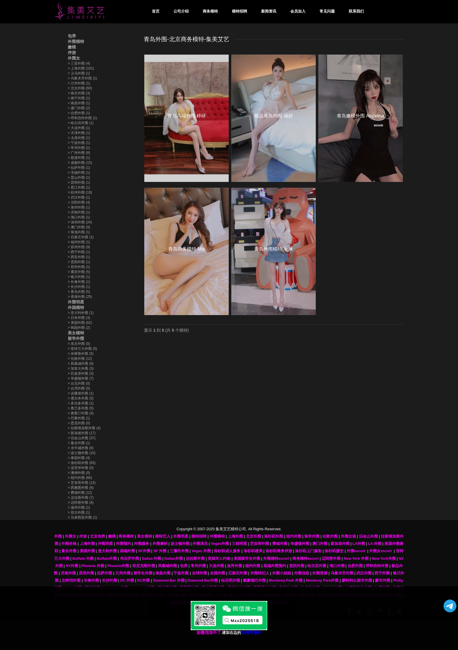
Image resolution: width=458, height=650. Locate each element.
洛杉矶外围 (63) (82, 463)
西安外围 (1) (79, 257)
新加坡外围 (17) (82, 433)
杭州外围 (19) (80, 192)
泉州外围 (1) (79, 207)
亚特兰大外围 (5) (82, 349)
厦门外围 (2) (79, 108)
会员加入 (298, 11)
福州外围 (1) (79, 242)
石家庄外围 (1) (80, 237)
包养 (72, 36)
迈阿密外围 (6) (80, 502)
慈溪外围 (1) (79, 158)
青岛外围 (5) (79, 292)
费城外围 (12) (80, 493)
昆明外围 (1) (79, 182)
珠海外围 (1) (79, 232)
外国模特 (76, 307)
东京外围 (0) (79, 344)
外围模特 (76, 41)
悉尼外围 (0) (79, 423)
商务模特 (210, 11)
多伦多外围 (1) (80, 403)
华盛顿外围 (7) (80, 378)
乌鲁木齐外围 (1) (82, 78)
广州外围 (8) (79, 153)
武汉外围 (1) (79, 197)
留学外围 (76, 338)
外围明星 (76, 302)
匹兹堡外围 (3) (80, 373)
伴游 (72, 52)
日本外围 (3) (79, 318)
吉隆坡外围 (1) (80, 393)
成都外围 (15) (80, 163)
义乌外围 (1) (79, 73)
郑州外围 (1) (79, 267)
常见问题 (327, 11)
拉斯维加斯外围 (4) (84, 428)
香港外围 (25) (80, 297)
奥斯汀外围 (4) (80, 413)
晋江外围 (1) (79, 187)
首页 (155, 11)
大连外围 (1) (79, 128)
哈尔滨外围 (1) (80, 123)
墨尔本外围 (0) (80, 398)
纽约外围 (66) (80, 478)
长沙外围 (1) (79, 287)
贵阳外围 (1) (79, 262)
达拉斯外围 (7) (80, 498)
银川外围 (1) (79, 277)
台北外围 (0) (79, 383)
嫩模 (72, 47)
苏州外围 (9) (79, 247)
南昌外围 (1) (79, 103)
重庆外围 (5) (79, 272)
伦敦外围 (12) (80, 359)
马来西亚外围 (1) (82, 517)
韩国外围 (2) (79, 328)
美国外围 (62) (80, 323)
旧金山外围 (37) (82, 438)
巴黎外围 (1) (79, 418)
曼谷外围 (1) (79, 443)
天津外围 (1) (79, 133)
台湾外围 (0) (79, 388)
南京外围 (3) (79, 93)
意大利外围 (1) (80, 313)
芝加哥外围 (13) (82, 483)
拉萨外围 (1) (79, 168)
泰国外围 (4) (79, 458)
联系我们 (356, 11)
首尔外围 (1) (79, 512)
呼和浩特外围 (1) (82, 118)
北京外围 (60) (80, 88)
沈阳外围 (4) (79, 202)
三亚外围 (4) (79, 63)
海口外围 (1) (79, 217)
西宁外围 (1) (79, 252)
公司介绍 (181, 11)
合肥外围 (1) (79, 113)
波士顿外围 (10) (82, 453)
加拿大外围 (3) (80, 368)
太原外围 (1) (79, 138)
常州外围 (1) (79, 148)
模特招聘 (239, 11)
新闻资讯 (268, 11)
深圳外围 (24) (80, 222)
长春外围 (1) (79, 282)
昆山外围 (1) (79, 177)
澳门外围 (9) (79, 227)
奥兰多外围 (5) (80, 408)
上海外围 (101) (81, 68)
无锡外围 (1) (79, 173)
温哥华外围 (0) (80, 468)
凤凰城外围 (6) (80, 364)
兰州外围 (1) (79, 83)
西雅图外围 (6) (80, 488)
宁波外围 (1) (79, 143)
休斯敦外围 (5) (80, 354)
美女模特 (76, 333)
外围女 (74, 58)
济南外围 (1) (79, 212)
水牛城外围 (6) (80, 448)
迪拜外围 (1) (79, 507)
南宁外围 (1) (79, 98)
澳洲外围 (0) (79, 473)
